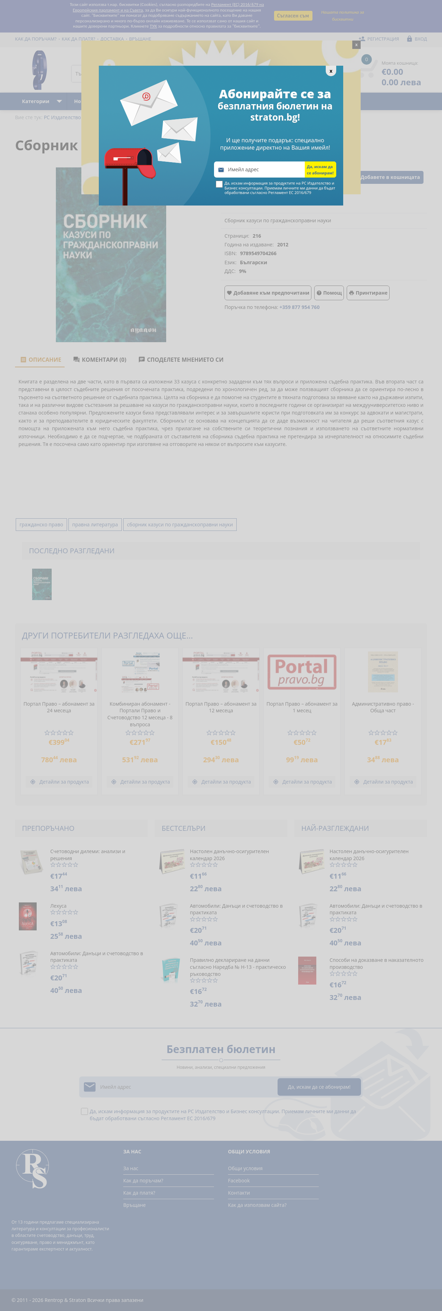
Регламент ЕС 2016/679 (289, 192)
